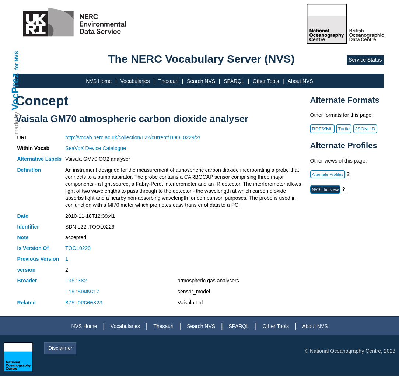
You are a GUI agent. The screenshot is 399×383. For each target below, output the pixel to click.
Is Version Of (33, 248)
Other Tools (266, 81)
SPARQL (234, 81)
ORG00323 (90, 302)
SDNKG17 (88, 291)
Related (26, 303)
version (26, 270)
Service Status (365, 60)
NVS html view (325, 189)
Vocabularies (135, 81)
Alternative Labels (39, 159)
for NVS (17, 60)
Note (23, 237)
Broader (27, 280)
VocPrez (15, 91)
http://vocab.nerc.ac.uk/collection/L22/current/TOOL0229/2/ (132, 137)
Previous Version (38, 259)
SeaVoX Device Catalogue (95, 148)
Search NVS (201, 81)
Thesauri (168, 81)
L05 (69, 280)
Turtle (344, 129)
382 (82, 280)
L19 (69, 291)
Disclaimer (60, 348)
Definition (29, 170)
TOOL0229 (78, 248)
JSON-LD (365, 129)
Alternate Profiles (327, 174)
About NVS (300, 81)
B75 (69, 302)
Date (22, 216)
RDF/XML (322, 129)
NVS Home (99, 81)
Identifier (28, 227)
